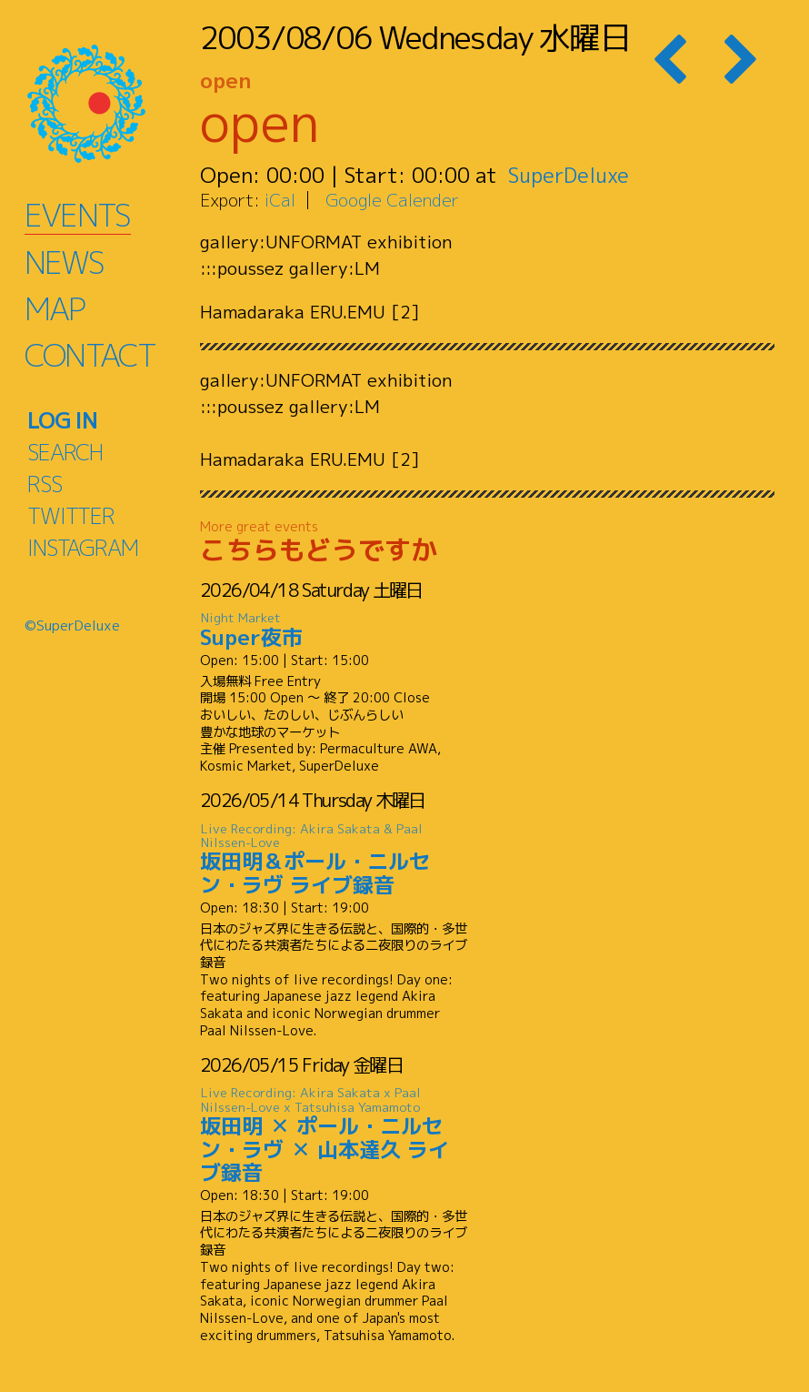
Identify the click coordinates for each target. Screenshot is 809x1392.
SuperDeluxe (570, 174)
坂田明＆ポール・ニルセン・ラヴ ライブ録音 (335, 859)
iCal (280, 199)
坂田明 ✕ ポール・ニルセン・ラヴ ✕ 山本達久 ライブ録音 (335, 1135)
